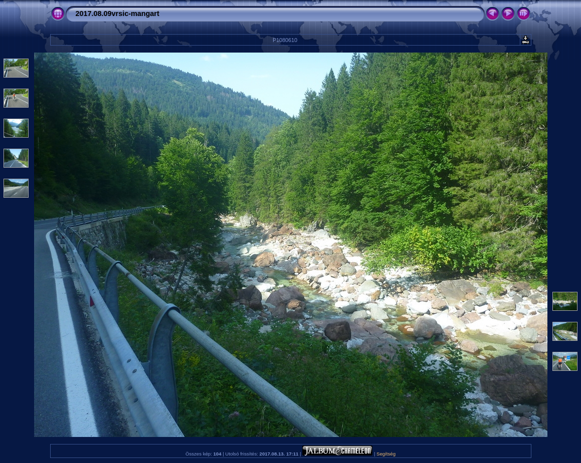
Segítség (386, 453)
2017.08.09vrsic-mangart (117, 14)
